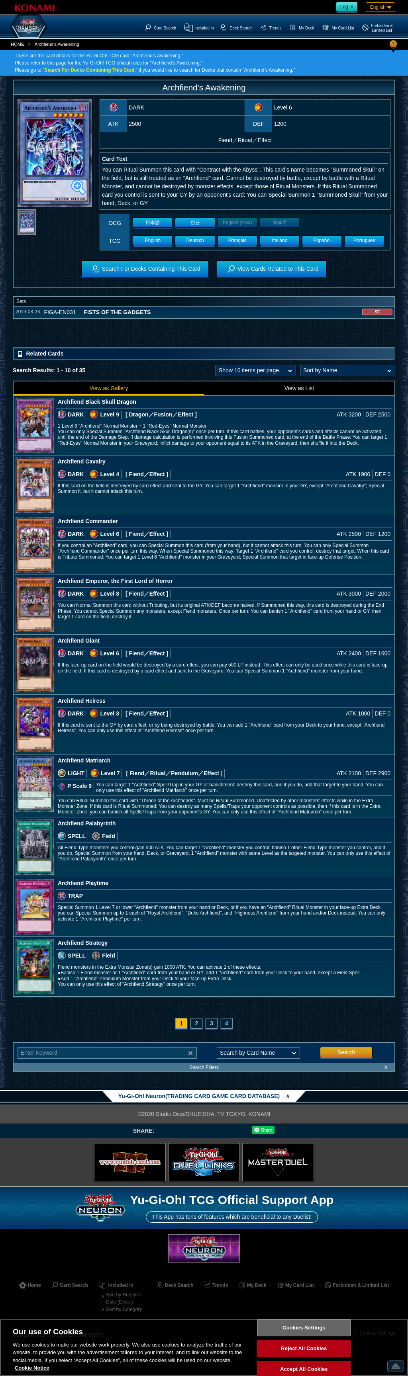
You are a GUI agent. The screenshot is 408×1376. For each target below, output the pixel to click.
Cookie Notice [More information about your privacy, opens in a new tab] (32, 1368)
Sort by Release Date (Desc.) (123, 1298)
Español (322, 240)
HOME (17, 44)
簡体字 (280, 222)
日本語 (152, 222)
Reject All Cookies (304, 1348)
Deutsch (195, 240)
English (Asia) (237, 222)
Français (237, 240)
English (153, 240)
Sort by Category (124, 1309)
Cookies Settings (304, 1328)
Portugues (364, 240)
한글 (195, 222)
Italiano (280, 240)
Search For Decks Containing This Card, (89, 70)
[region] (204, 1347)
